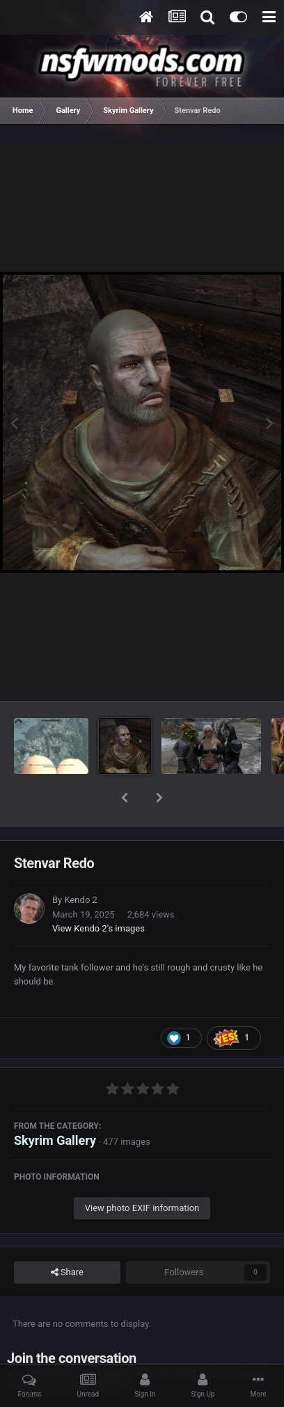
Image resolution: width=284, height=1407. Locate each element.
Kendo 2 (80, 863)
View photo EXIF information (142, 1171)
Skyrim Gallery (55, 1104)
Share (67, 1236)
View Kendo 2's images (98, 892)
